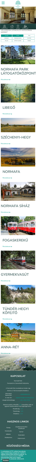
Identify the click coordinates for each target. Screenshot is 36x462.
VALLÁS (6, 40)
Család (6, 53)
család (28, 126)
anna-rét (6, 339)
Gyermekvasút (15, 274)
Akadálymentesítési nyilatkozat (21, 427)
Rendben (6, 460)
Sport (17, 53)
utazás (28, 263)
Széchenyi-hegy (16, 137)
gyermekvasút (7, 263)
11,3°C (12, 27)
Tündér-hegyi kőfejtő (16, 311)
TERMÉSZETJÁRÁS (17, 38)
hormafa (6, 336)
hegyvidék (28, 100)
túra (17, 126)
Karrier (21, 432)
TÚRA (29, 35)
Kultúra (28, 57)
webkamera (4, 27)
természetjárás (8, 126)
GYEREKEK (6, 38)
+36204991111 (25, 394)
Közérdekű (21, 435)
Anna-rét (10, 347)
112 (21, 414)
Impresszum (21, 438)
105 (22, 411)
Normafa (11, 171)
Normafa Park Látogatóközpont (18, 71)
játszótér (28, 336)
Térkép (8, 428)
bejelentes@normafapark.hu (25, 398)
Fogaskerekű (15, 240)
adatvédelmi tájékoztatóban (9, 456)
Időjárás (8, 434)
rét (28, 339)
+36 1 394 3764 (25, 400)
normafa (17, 197)
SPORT (17, 35)
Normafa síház (15, 206)
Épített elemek (6, 60)
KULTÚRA (29, 38)
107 (22, 409)
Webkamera (8, 437)
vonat (17, 263)
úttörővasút (18, 260)
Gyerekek (6, 57)
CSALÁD (6, 35)
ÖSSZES (29, 40)
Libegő (9, 107)
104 (20, 405)
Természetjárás (19, 57)
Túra (28, 53)
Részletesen (5, 80)
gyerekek (17, 229)
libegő (17, 100)
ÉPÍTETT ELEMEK (17, 40)
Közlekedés (8, 431)
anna (17, 339)
